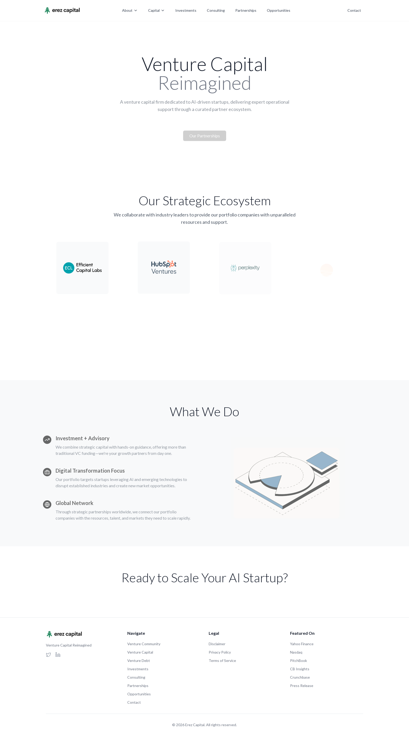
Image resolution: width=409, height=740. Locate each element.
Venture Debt (138, 660)
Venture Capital (140, 652)
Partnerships (245, 10)
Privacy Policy (220, 652)
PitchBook (298, 660)
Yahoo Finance (302, 644)
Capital (156, 10)
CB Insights (299, 669)
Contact (354, 10)
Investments (185, 10)
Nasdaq (296, 652)
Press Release (301, 685)
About (130, 10)
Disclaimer (217, 644)
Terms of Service (222, 660)
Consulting (216, 10)
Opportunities (278, 10)
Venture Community (143, 644)
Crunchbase (300, 677)
